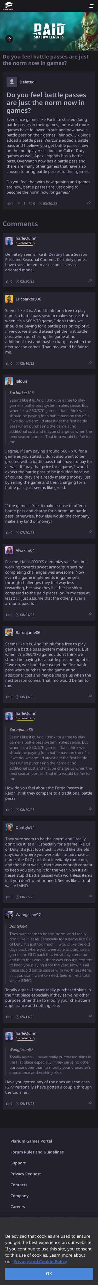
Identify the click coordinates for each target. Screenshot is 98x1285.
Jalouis (22, 381)
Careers (17, 1206)
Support (18, 1163)
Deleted (27, 82)
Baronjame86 (28, 632)
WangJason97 (28, 914)
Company (19, 1195)
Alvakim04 (25, 550)
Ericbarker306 (28, 299)
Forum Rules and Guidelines (37, 1152)
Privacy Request (25, 1174)
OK (49, 1273)
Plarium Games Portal (31, 1141)
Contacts (18, 1185)
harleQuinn (26, 238)
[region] (49, 1251)
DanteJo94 (25, 827)
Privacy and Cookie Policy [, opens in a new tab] (40, 1261)
